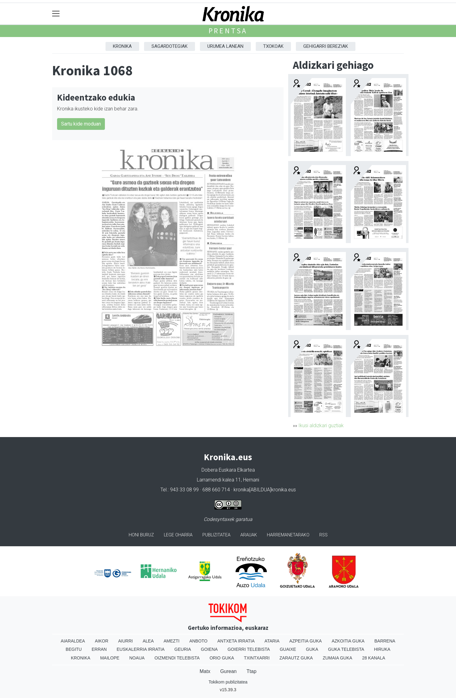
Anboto (198, 640)
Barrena (384, 640)
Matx (205, 671)
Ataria (272, 640)
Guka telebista (346, 649)
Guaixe (288, 649)
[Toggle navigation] (56, 13)
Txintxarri (257, 657)
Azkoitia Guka (348, 640)
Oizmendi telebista (177, 657)
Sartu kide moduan (81, 124)
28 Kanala (373, 657)
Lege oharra (178, 535)
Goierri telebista (248, 649)
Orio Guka (221, 657)
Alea (148, 640)
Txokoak (273, 46)
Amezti (171, 640)
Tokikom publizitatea (228, 681)
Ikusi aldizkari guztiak (321, 425)
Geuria (182, 649)
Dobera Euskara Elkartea (228, 470)
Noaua (137, 657)
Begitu (74, 649)
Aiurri (125, 640)
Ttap (251, 671)
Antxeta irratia (236, 640)
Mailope (109, 657)
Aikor (101, 640)
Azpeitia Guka (305, 640)
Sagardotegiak (169, 46)
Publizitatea (216, 535)
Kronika (122, 46)
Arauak (248, 535)
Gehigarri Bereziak (325, 46)
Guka (312, 649)
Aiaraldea (73, 640)
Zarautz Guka (296, 657)
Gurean (228, 671)
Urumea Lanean (225, 46)
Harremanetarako (288, 535)
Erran (99, 649)
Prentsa (228, 30)
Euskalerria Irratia (140, 649)
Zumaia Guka (337, 657)
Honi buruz (141, 535)
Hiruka (382, 649)
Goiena (209, 649)
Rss (323, 535)
